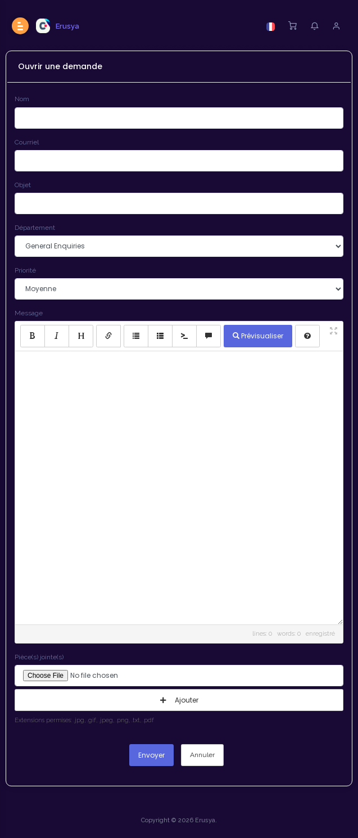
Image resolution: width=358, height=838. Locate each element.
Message (29, 313)
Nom (22, 99)
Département (35, 228)
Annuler (202, 755)
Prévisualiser (258, 336)
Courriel (27, 142)
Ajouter (179, 700)
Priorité (25, 270)
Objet (23, 185)
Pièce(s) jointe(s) (39, 657)
